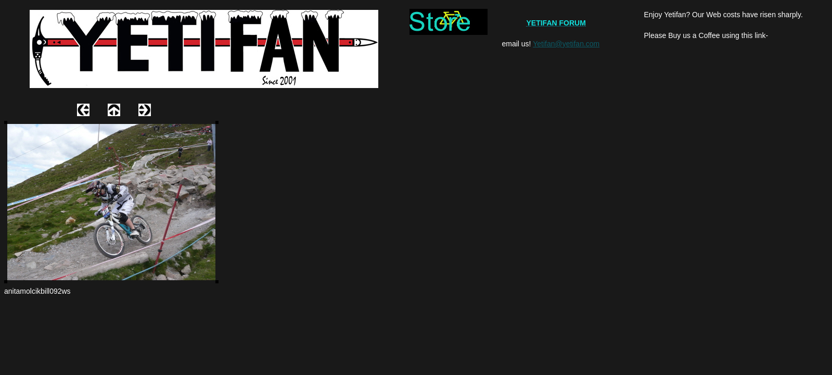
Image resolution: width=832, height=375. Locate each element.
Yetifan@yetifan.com (566, 44)
